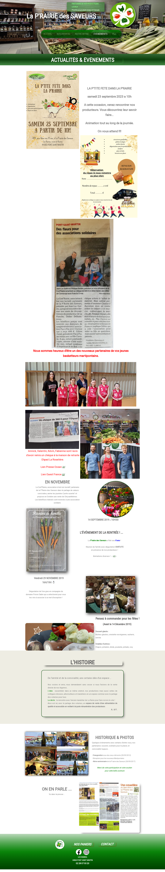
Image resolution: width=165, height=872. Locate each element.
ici (63, 474)
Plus (114, 34)
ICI (114, 556)
